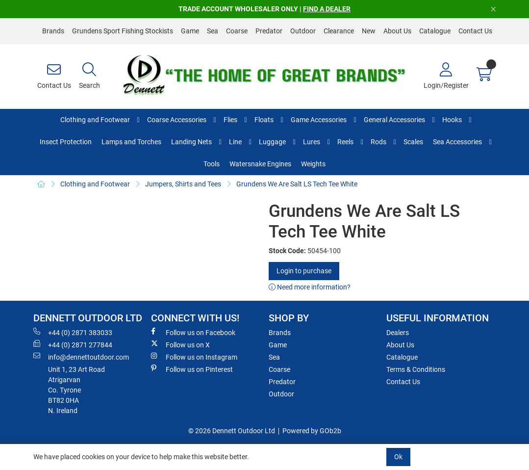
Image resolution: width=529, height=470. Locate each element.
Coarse (237, 31)
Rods (378, 142)
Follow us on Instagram (194, 356)
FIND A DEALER (327, 9)
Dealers (397, 333)
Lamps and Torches (131, 142)
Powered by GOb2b (311, 431)
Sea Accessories (457, 142)
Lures (311, 142)
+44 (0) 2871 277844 (72, 344)
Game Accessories (319, 120)
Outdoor (303, 31)
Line (235, 142)
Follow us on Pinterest (192, 369)
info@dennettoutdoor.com (81, 356)
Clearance (339, 31)
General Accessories (394, 120)
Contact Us (475, 31)
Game (190, 31)
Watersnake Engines (260, 164)
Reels (345, 142)
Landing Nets (191, 142)
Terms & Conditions (415, 369)
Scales (413, 142)
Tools (211, 164)
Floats (264, 120)
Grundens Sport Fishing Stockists (122, 31)
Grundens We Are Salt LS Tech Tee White (296, 184)
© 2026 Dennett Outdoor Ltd (231, 431)
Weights (313, 164)
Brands (53, 31)
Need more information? (310, 287)
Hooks (452, 120)
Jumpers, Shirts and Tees (183, 184)
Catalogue (435, 31)
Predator (268, 31)
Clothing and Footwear (95, 120)
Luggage (272, 142)
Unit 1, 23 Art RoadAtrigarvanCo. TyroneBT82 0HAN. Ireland (76, 390)
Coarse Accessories (176, 120)
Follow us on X (180, 344)
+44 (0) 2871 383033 (72, 332)
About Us (397, 31)
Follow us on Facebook (193, 332)
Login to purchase (304, 271)
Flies (230, 120)
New (369, 31)
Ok (398, 457)
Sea (212, 31)
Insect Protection (66, 142)
